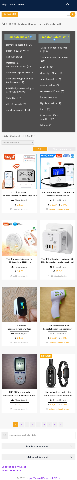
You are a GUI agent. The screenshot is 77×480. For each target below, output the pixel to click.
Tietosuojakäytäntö (13, 470)
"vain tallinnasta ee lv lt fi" (53, 49)
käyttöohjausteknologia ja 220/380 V (20, 90)
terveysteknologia (19, 44)
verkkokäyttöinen (52, 91)
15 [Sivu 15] (55, 424)
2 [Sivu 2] (21, 424)
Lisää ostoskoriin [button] (20, 209)
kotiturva (14, 56)
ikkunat (46, 124)
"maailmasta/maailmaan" (54, 59)
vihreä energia (16, 103)
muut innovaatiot (18, 109)
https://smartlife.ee (13, 4)
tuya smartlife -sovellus (49, 117)
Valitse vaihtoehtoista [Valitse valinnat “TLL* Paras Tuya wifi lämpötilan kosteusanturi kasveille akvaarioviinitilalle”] (59, 209)
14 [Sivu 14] (49, 424)
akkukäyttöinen (51, 73)
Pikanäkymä (19, 200)
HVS (55, 478)
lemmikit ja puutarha (20, 72)
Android (46, 67)
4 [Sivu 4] (32, 424)
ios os (45, 109)
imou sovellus (50, 97)
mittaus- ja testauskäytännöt (19, 64)
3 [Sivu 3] (27, 424)
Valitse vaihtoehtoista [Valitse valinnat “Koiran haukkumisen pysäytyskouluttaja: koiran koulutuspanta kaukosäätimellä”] (59, 409)
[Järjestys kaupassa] (18, 142)
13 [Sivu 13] (44, 424)
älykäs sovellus (50, 103)
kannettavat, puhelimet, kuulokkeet (20, 80)
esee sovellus (49, 85)
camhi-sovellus (50, 79)
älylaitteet (14, 97)
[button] (38, 446)
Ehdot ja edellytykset (14, 466)
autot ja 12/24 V (17, 50)
